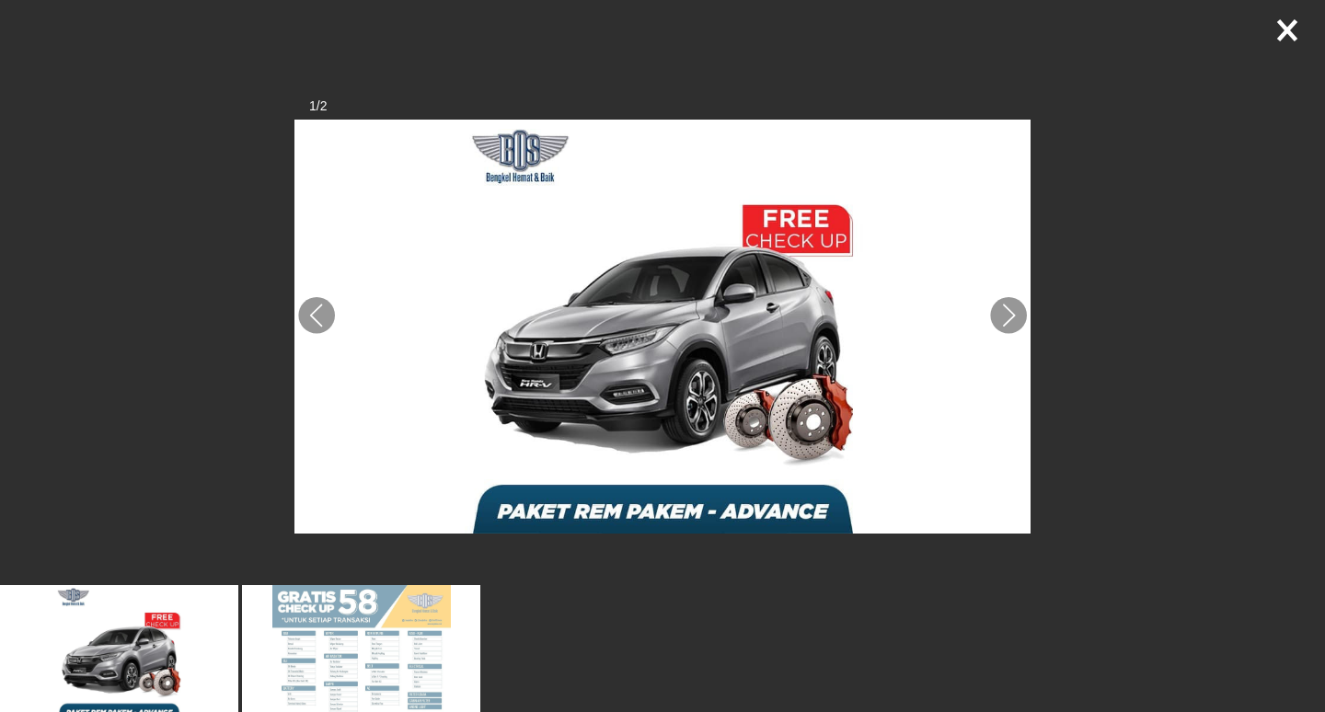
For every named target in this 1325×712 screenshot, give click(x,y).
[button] (316, 315)
